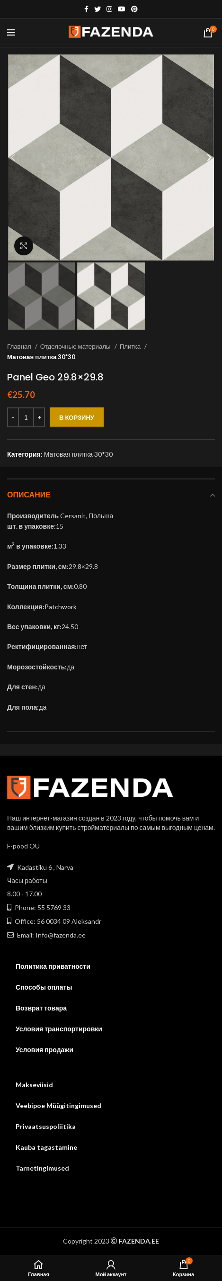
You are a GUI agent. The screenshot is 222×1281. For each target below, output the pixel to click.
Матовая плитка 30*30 (41, 357)
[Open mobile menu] (11, 32)
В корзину (76, 417)
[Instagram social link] (109, 9)
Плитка (131, 346)
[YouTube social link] (121, 9)
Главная (20, 346)
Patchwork (60, 607)
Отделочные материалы (76, 346)
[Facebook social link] (86, 9)
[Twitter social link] (97, 9)
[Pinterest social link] (134, 9)
